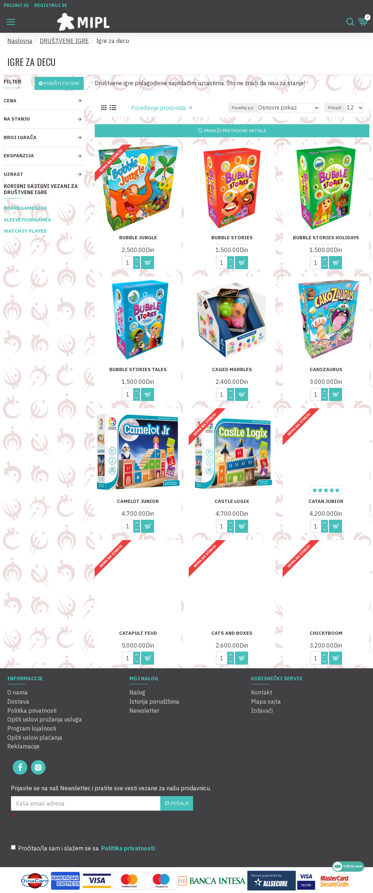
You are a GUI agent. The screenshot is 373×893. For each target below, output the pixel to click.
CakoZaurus (326, 370)
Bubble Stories (232, 238)
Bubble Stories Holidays (326, 238)
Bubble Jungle (138, 238)
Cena (10, 101)
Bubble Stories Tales (138, 370)
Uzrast (13, 174)
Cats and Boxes (231, 633)
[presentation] (117, 824)
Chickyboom (326, 633)
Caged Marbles (232, 370)
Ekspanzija (19, 156)
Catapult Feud (138, 633)
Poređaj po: (243, 107)
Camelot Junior (138, 501)
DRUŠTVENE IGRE (64, 40)
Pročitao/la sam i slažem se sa (83, 846)
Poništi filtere (61, 83)
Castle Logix (232, 501)
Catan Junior (326, 501)
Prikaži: (335, 107)
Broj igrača (20, 137)
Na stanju (17, 119)
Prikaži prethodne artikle (235, 130)
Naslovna (19, 40)
